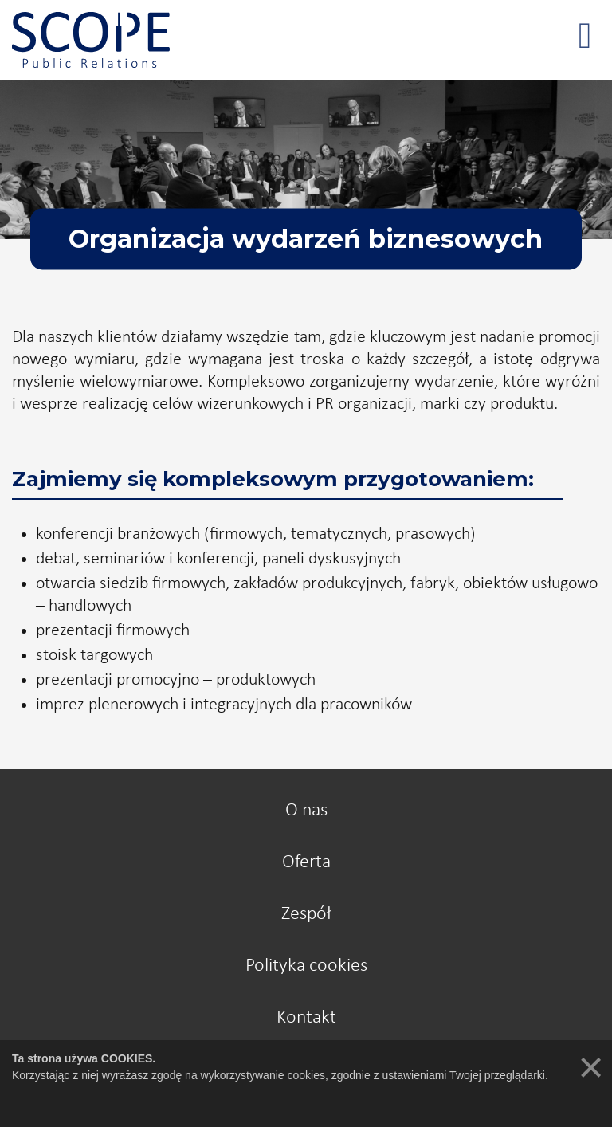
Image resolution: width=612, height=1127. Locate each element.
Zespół (306, 914)
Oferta (306, 862)
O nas (306, 810)
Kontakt (306, 1017)
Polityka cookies (306, 966)
